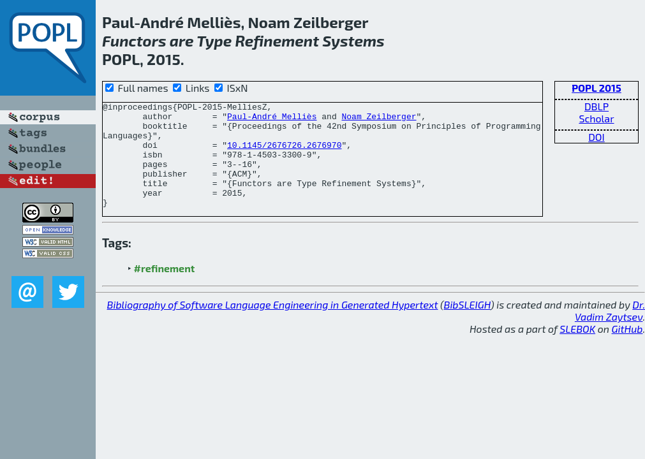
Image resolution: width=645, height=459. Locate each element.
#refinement (164, 289)
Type (214, 40)
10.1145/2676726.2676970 (284, 154)
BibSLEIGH (467, 325)
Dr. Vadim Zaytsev (610, 331)
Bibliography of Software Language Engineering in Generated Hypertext (272, 325)
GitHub (627, 350)
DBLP (596, 106)
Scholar (596, 118)
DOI (596, 137)
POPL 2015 (596, 88)
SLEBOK (577, 350)
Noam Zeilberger (378, 120)
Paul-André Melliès (271, 120)
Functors (134, 40)
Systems (353, 40)
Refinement (277, 40)
